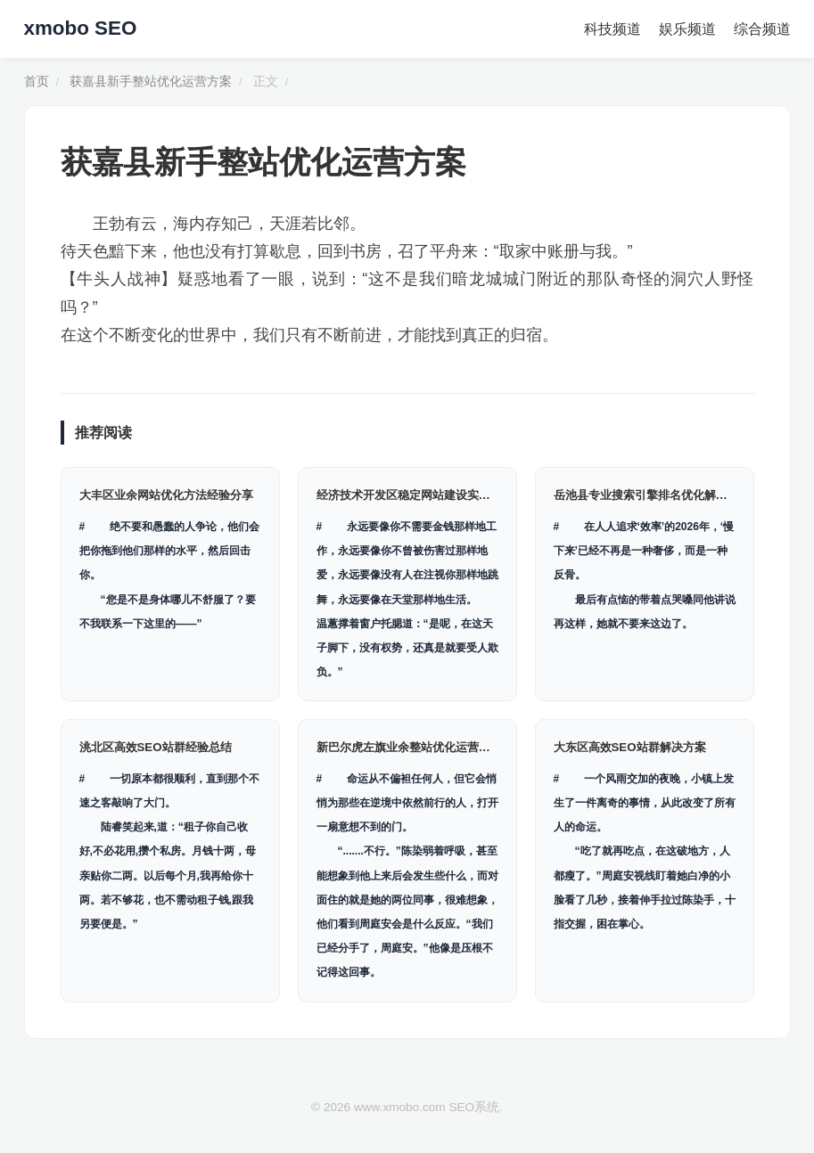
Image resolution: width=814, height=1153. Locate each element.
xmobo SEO (80, 28)
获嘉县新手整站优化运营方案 (151, 81)
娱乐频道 (687, 29)
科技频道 (612, 29)
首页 (36, 81)
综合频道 (762, 29)
